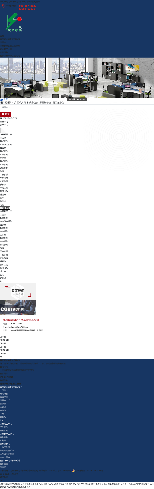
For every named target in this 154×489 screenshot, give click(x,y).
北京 (59, 470)
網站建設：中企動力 (48, 470)
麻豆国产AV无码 (48, 484)
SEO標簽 (67, 470)
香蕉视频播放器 (23, 487)
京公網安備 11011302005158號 (89, 470)
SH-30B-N (4, 340)
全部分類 (5, 208)
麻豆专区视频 (14, 484)
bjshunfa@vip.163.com (19, 327)
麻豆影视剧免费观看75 (30, 484)
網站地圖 (4, 484)
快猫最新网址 (101, 484)
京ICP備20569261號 (9, 474)
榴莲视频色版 (62, 484)
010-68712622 (15, 324)
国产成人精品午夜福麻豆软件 (82, 484)
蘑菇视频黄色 (114, 484)
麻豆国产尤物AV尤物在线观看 (134, 484)
